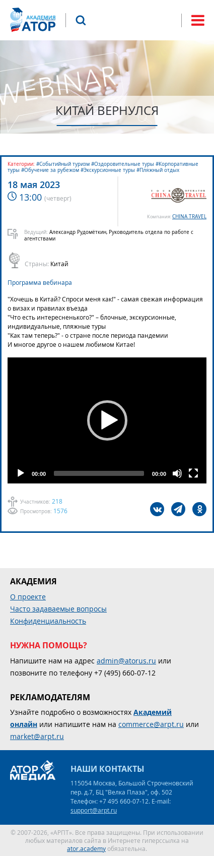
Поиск (81, 20)
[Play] (21, 473)
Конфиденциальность (48, 621)
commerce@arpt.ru (151, 724)
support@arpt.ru (93, 810)
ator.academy (86, 848)
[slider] (99, 473)
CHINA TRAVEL (189, 216)
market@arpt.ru (37, 736)
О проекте (28, 596)
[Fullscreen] (193, 473)
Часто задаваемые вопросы (58, 609)
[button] (107, 420)
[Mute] (177, 473)
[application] (107, 420)
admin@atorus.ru (126, 660)
